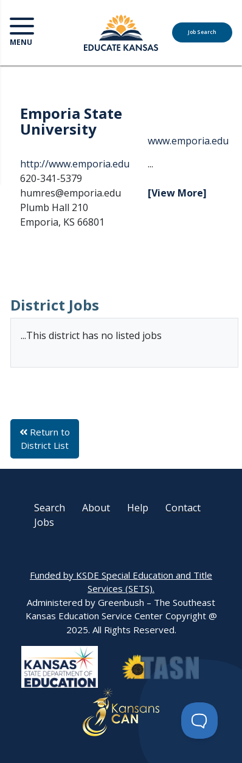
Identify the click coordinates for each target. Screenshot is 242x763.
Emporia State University (71, 121)
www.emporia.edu (188, 140)
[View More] (177, 193)
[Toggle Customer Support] (199, 720)
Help (137, 507)
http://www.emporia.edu (75, 163)
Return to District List (44, 439)
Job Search (202, 32)
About (96, 507)
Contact (183, 507)
